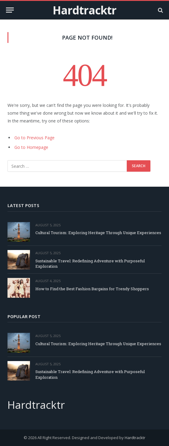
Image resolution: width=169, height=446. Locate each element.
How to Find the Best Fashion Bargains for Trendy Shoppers (92, 288)
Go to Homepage (31, 147)
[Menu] (10, 10)
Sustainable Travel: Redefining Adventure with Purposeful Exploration (90, 263)
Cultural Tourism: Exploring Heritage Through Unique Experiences (98, 232)
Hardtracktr (135, 437)
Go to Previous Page (34, 137)
